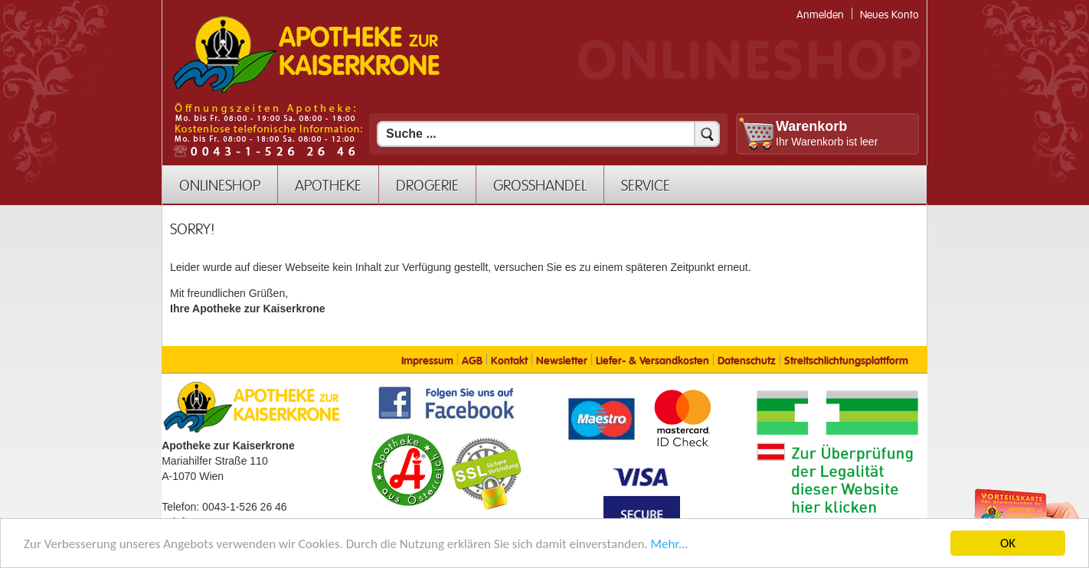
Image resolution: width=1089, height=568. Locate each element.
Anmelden (820, 14)
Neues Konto (889, 14)
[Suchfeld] (548, 134)
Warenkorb (811, 126)
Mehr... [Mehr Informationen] (669, 545)
